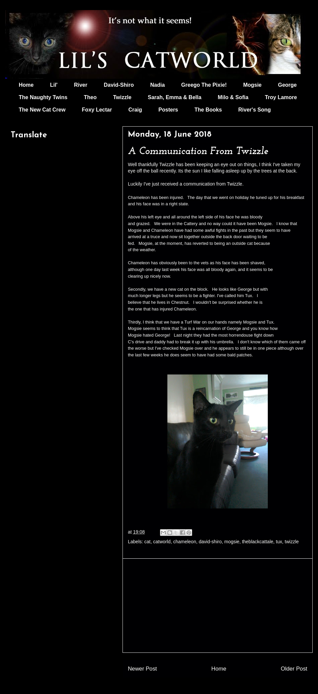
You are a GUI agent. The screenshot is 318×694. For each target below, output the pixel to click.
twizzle (292, 541)
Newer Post (142, 669)
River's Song (254, 110)
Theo (90, 97)
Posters (168, 110)
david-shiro (210, 541)
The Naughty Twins (43, 97)
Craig (135, 110)
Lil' (53, 85)
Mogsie (252, 85)
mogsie (231, 541)
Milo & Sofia (233, 97)
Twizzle (122, 97)
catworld (162, 541)
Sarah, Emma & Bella (175, 97)
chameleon (184, 541)
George (287, 85)
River (80, 85)
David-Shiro (119, 85)
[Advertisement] (217, 605)
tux (279, 541)
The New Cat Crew (42, 110)
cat (147, 541)
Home (26, 85)
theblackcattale (257, 541)
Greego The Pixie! (204, 85)
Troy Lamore (281, 97)
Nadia (157, 85)
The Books (208, 110)
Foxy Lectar (97, 110)
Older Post (294, 669)
